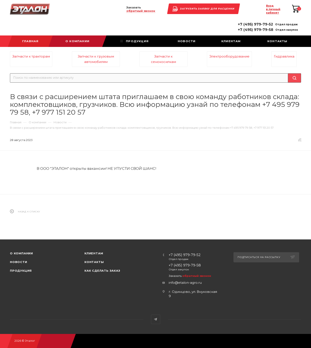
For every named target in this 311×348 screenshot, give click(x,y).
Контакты (94, 262)
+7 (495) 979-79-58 (255, 30)
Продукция (21, 270)
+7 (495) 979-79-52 (255, 24)
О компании (21, 253)
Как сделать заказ (102, 270)
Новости (18, 262)
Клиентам (93, 253)
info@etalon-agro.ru (185, 283)
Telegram (155, 319)
